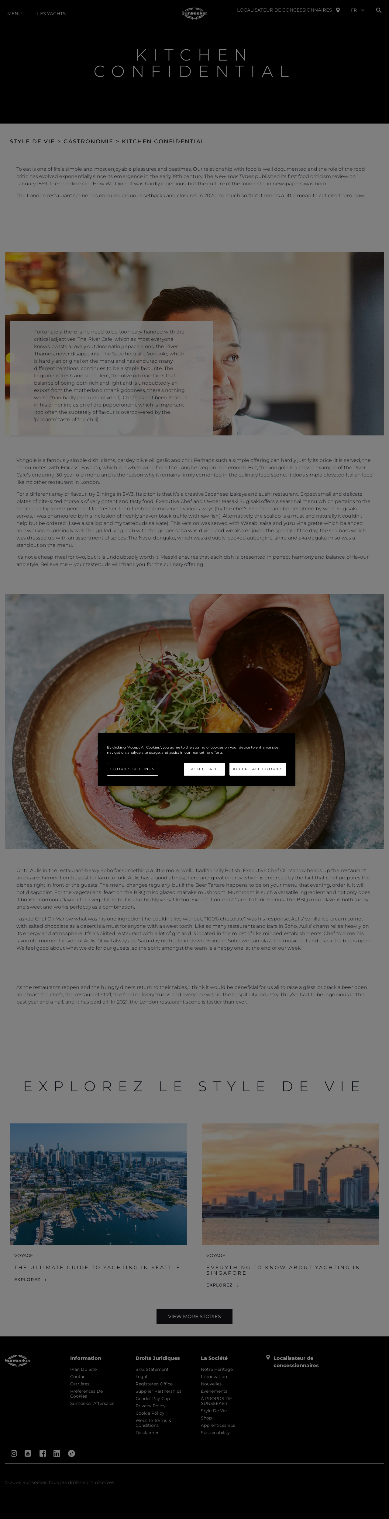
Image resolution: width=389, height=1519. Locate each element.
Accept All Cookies (258, 769)
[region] (196, 759)
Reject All (204, 769)
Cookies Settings (132, 769)
